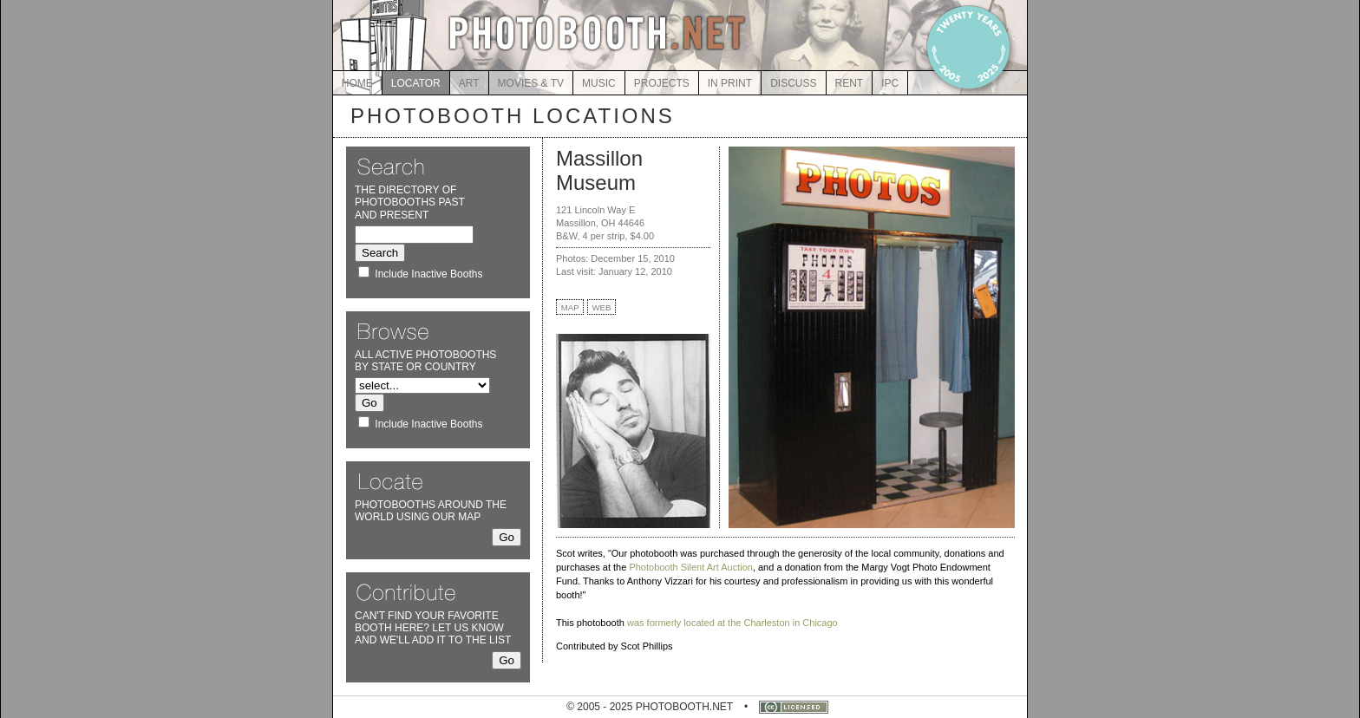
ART (469, 83)
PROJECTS (662, 83)
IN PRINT (730, 83)
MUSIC (599, 83)
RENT (849, 83)
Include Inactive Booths (428, 274)
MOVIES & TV (531, 83)
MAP (570, 307)
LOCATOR (416, 83)
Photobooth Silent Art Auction (691, 567)
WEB (601, 307)
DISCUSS (793, 83)
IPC (890, 83)
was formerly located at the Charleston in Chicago (732, 622)
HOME (357, 83)
